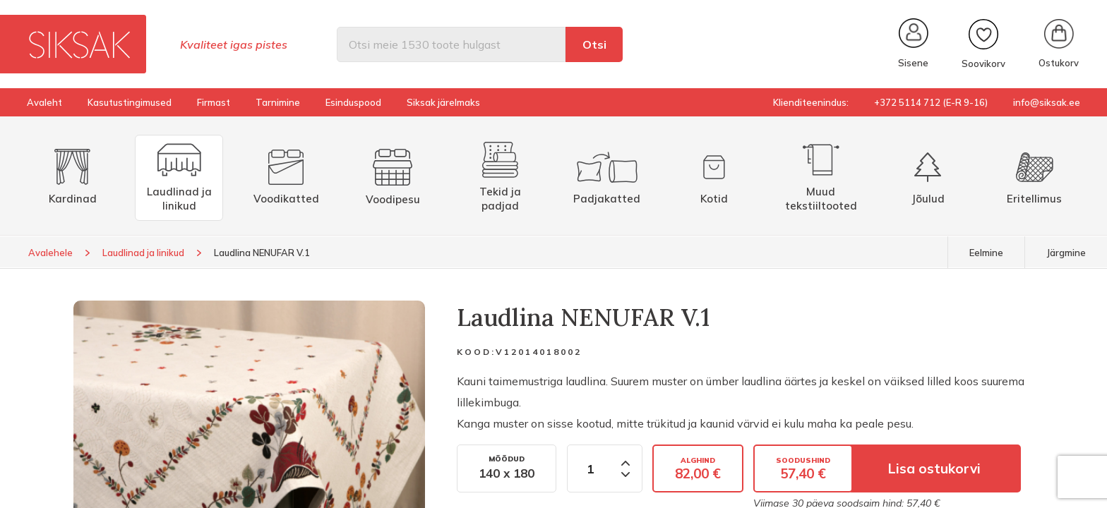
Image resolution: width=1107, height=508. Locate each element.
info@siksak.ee (1046, 102)
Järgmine (1066, 252)
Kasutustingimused (130, 102)
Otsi (594, 44)
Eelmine (986, 252)
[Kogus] (590, 468)
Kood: (476, 351)
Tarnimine (278, 102)
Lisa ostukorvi (934, 468)
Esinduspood (353, 102)
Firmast (213, 102)
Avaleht (44, 102)
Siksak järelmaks (443, 102)
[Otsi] (451, 44)
